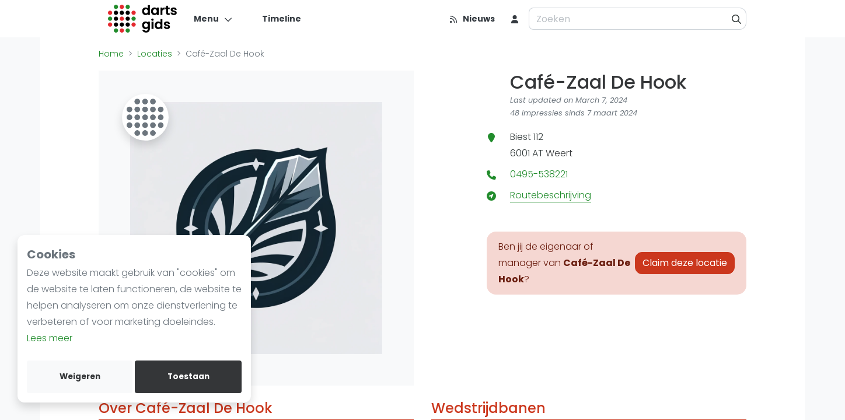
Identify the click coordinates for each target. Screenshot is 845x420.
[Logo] (143, 18)
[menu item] (514, 18)
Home (111, 54)
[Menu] (213, 18)
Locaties (154, 54)
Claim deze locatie (685, 263)
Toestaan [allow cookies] (188, 376)
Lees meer (49, 338)
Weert (559, 153)
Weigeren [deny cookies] (80, 376)
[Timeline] (274, 18)
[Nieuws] (472, 18)
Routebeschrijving (550, 195)
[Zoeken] (736, 19)
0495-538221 (539, 174)
